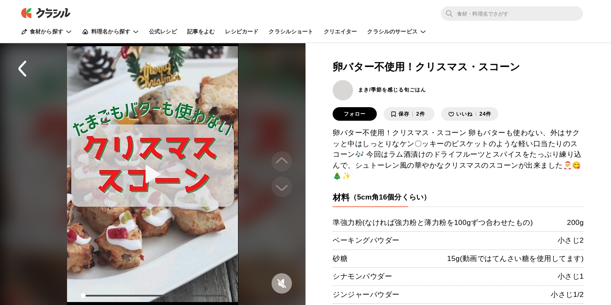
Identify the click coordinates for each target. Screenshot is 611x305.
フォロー (355, 114)
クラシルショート (291, 31)
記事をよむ (201, 31)
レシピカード (241, 31)
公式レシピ (163, 31)
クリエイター (340, 31)
